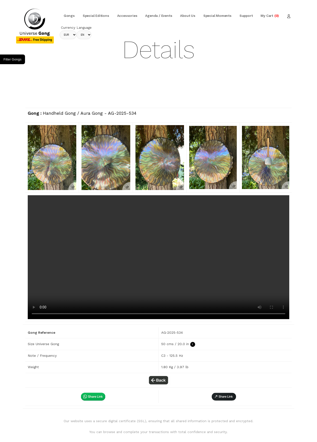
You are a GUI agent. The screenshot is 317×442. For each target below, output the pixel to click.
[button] (223, 396)
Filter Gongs (12, 59)
